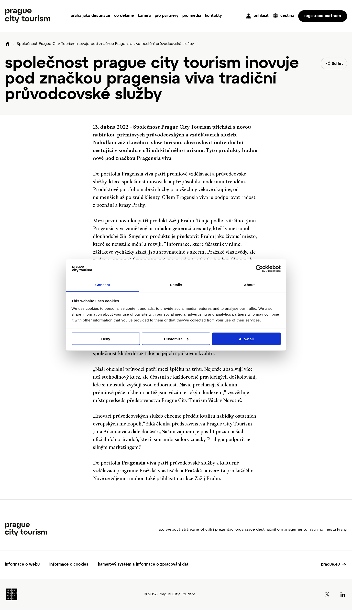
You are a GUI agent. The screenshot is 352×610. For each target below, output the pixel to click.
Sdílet (337, 64)
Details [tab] (176, 285)
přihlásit (261, 16)
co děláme (124, 16)
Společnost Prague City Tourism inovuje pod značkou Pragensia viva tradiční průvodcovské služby (105, 44)
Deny (105, 339)
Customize (176, 339)
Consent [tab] (102, 285)
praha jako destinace (90, 16)
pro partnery (166, 16)
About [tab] (249, 285)
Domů (8, 44)
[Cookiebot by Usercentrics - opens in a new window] (259, 268)
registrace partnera (322, 16)
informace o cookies (68, 565)
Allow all (246, 339)
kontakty (213, 16)
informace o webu (22, 565)
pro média (191, 16)
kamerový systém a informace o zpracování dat (143, 565)
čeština (287, 16)
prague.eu (330, 565)
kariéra (144, 16)
